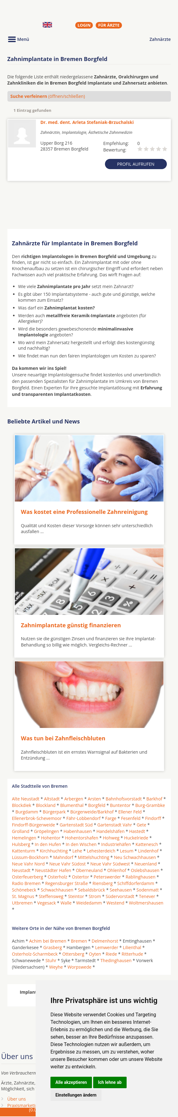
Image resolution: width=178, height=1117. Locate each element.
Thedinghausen (116, 960)
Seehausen (121, 890)
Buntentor (120, 805)
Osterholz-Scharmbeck (35, 954)
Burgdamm (26, 812)
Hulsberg (21, 844)
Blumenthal (71, 805)
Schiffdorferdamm (135, 883)
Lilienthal (132, 947)
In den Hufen (48, 844)
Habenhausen (77, 831)
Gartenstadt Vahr (114, 825)
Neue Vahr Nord (28, 864)
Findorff (153, 818)
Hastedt (137, 831)
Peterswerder (107, 877)
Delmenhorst (105, 941)
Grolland (20, 831)
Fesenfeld (131, 818)
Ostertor (80, 877)
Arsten (94, 799)
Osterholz (57, 877)
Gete (141, 825)
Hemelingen (24, 838)
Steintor (76, 896)
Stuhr (51, 960)
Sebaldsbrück (91, 890)
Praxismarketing (23, 1105)
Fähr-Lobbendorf (83, 818)
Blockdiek (21, 805)
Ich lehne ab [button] (110, 1082)
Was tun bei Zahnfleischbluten (63, 738)
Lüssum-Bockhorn (30, 857)
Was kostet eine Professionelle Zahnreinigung (84, 511)
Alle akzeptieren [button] (71, 1082)
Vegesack (46, 903)
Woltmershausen (146, 903)
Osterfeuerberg (27, 877)
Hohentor (50, 838)
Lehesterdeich (101, 851)
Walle (66, 903)
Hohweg (111, 838)
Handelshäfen (110, 831)
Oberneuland (89, 870)
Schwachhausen (57, 890)
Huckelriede (136, 838)
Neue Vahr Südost (67, 864)
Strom (95, 896)
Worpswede (79, 967)
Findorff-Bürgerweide (33, 825)
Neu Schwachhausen (135, 857)
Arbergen (73, 799)
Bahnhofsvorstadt (124, 799)
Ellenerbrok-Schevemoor (37, 818)
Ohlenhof (116, 870)
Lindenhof (148, 851)
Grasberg (52, 947)
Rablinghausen (140, 877)
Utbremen (22, 903)
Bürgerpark (54, 812)
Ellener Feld (130, 812)
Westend (115, 903)
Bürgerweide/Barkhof (92, 812)
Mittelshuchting (93, 857)
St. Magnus (23, 896)
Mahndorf (63, 857)
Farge (110, 818)
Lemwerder (106, 947)
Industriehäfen (116, 844)
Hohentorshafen (81, 838)
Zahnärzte (160, 39)
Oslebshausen (145, 870)
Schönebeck (24, 890)
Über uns (16, 1099)
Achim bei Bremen (47, 941)
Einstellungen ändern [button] (76, 1095)
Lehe (77, 851)
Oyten (95, 954)
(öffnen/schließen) (48, 96)
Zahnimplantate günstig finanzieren (71, 625)
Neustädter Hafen (53, 870)
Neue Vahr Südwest (110, 864)
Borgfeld (96, 805)
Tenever (147, 896)
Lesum (126, 851)
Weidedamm (89, 903)
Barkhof (154, 799)
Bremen (79, 941)
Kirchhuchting (54, 851)
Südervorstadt (120, 896)
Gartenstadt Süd (76, 825)
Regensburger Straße (66, 883)
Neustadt (21, 870)
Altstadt (51, 799)
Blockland (46, 805)
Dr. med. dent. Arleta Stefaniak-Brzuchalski (87, 122)
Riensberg (103, 883)
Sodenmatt (148, 890)
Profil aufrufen (135, 164)
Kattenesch (147, 844)
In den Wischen (81, 844)
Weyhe (56, 967)
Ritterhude (132, 954)
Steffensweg (51, 896)
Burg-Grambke (150, 805)
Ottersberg (73, 954)
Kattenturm (23, 851)
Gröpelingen (46, 831)
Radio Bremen (26, 883)
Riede (111, 954)
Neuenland (146, 864)
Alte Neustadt (26, 799)
